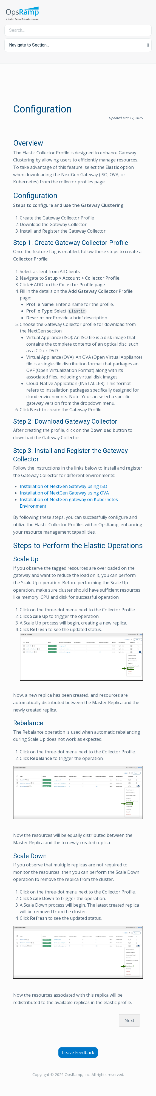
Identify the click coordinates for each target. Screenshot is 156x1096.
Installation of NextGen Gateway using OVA (64, 493)
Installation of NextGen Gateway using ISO (63, 486)
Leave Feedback (78, 1052)
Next (129, 1020)
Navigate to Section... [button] (29, 45)
